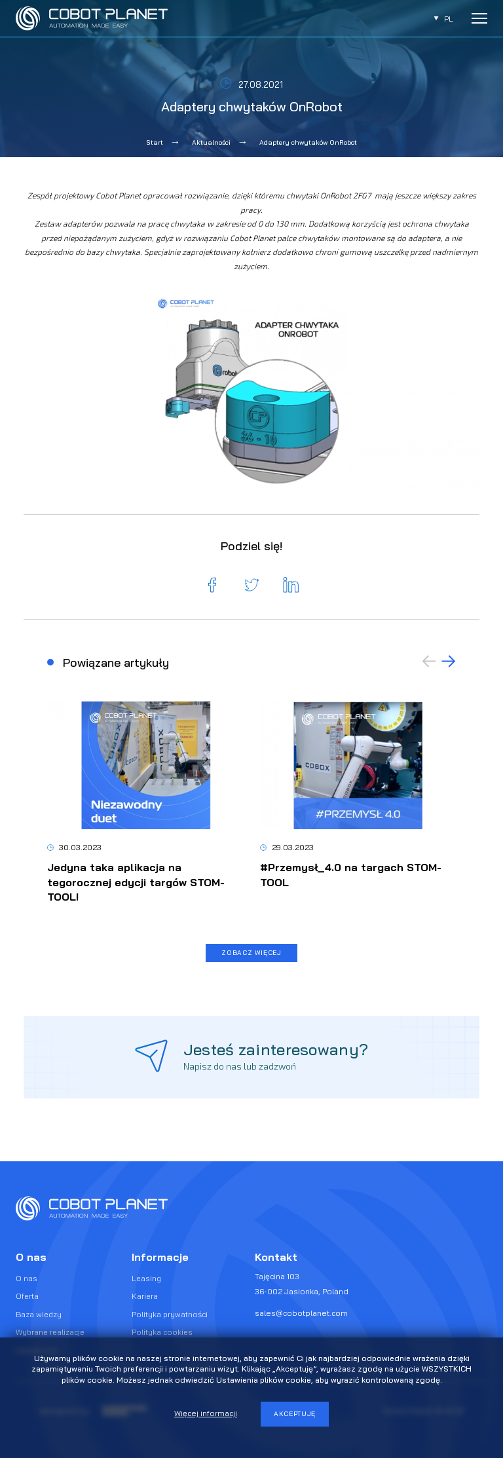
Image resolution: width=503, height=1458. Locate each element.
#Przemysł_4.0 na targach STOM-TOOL (350, 874)
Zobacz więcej (251, 952)
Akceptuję (295, 1414)
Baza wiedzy (39, 1314)
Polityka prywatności (170, 1314)
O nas (26, 1278)
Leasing (146, 1278)
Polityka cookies (162, 1332)
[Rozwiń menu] (479, 18)
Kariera (145, 1296)
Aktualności (211, 142)
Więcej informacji (205, 1413)
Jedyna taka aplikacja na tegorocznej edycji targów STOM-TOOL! (136, 882)
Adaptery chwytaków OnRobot (308, 142)
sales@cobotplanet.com (301, 1313)
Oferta (27, 1296)
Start (155, 142)
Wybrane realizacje (50, 1332)
